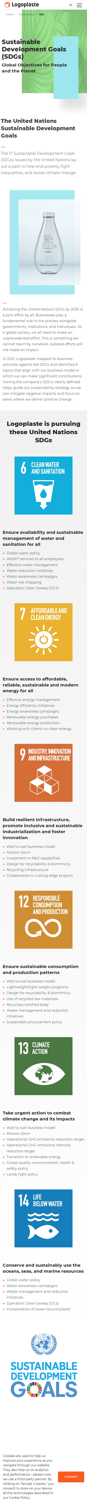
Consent (71, 1476)
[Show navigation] (79, 5)
